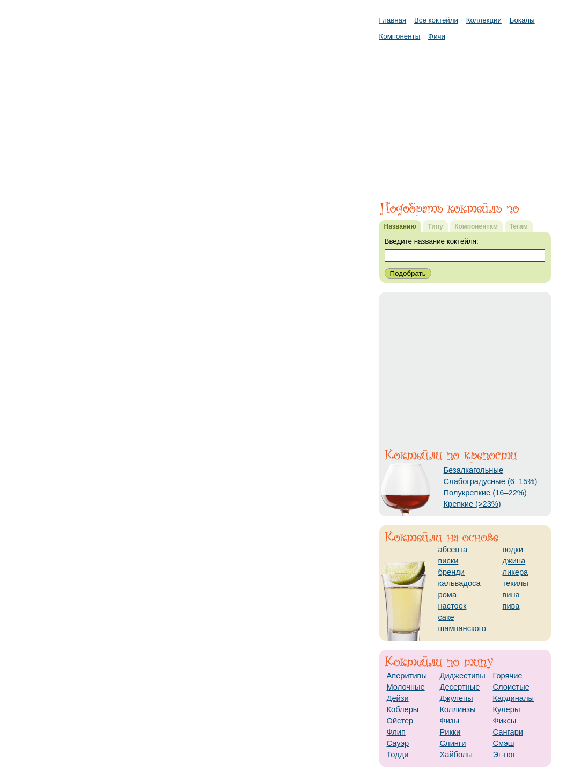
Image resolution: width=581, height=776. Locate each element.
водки (513, 549)
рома (447, 594)
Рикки (450, 732)
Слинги (453, 743)
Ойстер (400, 720)
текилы (515, 583)
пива (511, 606)
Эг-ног (504, 754)
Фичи (436, 36)
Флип (396, 732)
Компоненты (400, 36)
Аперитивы (407, 675)
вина (511, 594)
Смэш (503, 743)
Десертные (460, 687)
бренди (451, 572)
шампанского (462, 628)
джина (514, 561)
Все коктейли (436, 20)
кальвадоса (459, 583)
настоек (452, 606)
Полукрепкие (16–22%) (485, 492)
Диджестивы (463, 675)
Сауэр (398, 743)
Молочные (406, 687)
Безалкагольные (474, 470)
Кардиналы (513, 698)
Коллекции (484, 20)
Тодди (398, 754)
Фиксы (505, 720)
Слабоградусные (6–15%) (491, 481)
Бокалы (522, 20)
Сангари (508, 732)
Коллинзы (458, 709)
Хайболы (456, 754)
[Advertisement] (465, 115)
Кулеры (506, 709)
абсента (453, 549)
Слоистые (511, 687)
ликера (515, 572)
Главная (393, 20)
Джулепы (456, 698)
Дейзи (398, 698)
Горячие (508, 675)
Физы (450, 720)
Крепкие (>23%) (472, 504)
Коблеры (403, 709)
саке (446, 617)
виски (448, 561)
